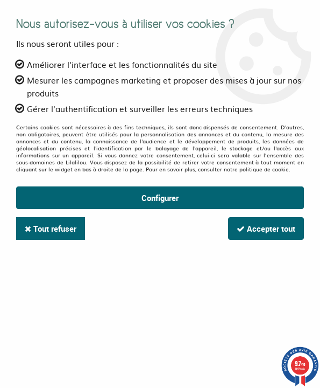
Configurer (160, 197)
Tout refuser (50, 228)
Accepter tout (266, 228)
